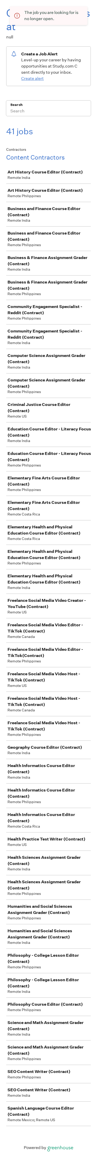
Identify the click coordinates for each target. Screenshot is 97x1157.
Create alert (32, 78)
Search (16, 105)
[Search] (48, 111)
